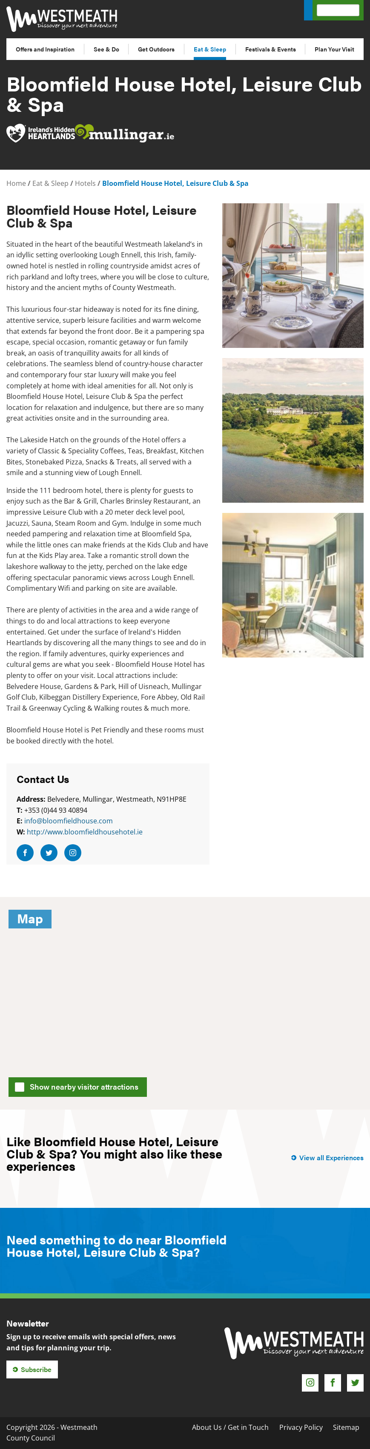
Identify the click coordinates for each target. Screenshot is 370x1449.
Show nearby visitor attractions (79, 1086)
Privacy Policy (301, 1427)
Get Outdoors (156, 49)
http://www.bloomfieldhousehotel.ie (85, 832)
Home (16, 183)
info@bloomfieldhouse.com (68, 821)
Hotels (85, 183)
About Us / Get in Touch (230, 1427)
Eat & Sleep (210, 49)
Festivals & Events (270, 49)
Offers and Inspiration (45, 49)
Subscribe (36, 1369)
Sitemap (346, 1427)
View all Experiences (331, 1157)
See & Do (106, 49)
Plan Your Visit (334, 49)
